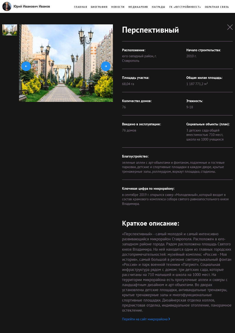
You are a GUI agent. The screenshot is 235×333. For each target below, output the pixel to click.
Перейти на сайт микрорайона (146, 319)
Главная (80, 7)
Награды (158, 7)
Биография (99, 7)
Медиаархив (138, 7)
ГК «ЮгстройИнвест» (185, 7)
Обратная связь (217, 7)
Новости (118, 7)
